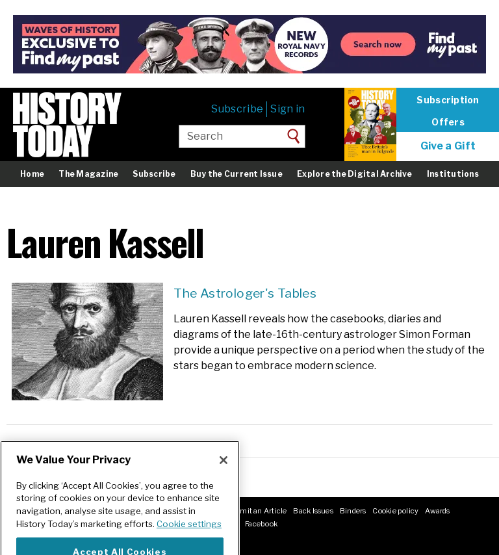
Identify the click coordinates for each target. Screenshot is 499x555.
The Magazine (88, 174)
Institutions (453, 174)
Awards (437, 510)
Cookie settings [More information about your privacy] (189, 536)
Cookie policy (395, 510)
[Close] (223, 472)
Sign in (287, 109)
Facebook (261, 523)
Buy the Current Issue (236, 174)
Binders (353, 510)
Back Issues (313, 510)
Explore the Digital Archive (354, 174)
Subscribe (237, 109)
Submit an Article (256, 510)
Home (32, 174)
